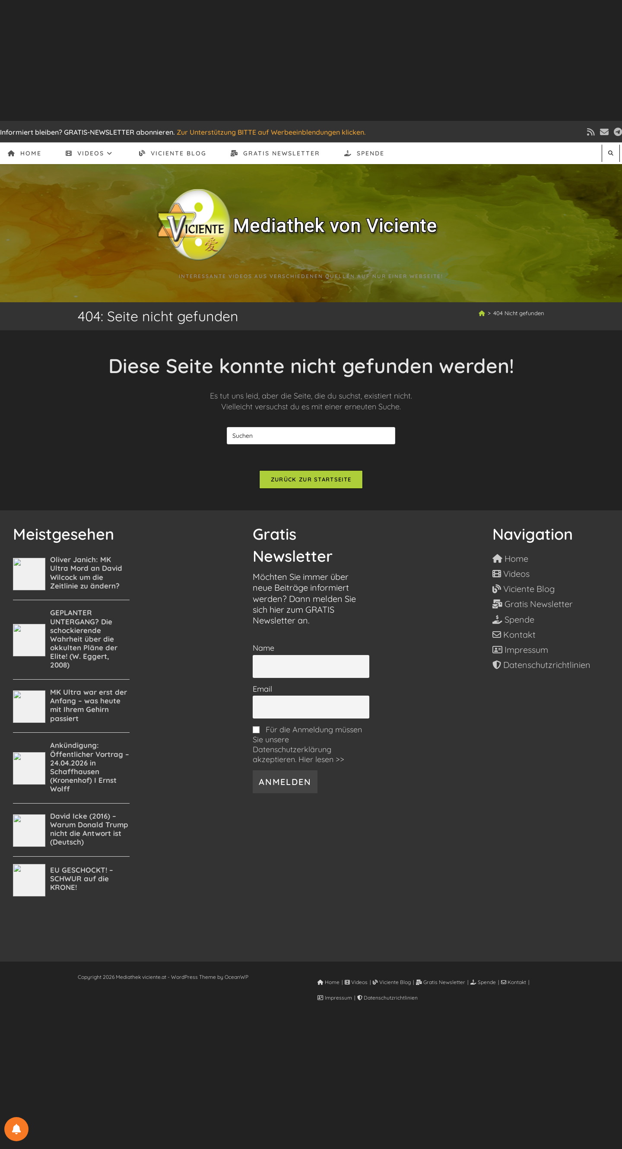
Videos (356, 982)
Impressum (334, 997)
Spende (483, 982)
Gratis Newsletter (440, 982)
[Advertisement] (311, 60)
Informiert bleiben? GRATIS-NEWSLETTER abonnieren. (87, 132)
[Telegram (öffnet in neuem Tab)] (616, 132)
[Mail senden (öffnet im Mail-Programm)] (604, 132)
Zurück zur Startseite (311, 479)
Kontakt (513, 982)
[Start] (482, 313)
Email (262, 689)
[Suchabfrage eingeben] (311, 435)
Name (263, 648)
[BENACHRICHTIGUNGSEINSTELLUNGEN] (16, 1129)
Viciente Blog (392, 982)
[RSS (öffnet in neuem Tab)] (590, 132)
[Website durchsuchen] (611, 153)
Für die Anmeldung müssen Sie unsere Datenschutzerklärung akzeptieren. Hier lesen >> (307, 744)
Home (328, 982)
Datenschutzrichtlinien (387, 997)
